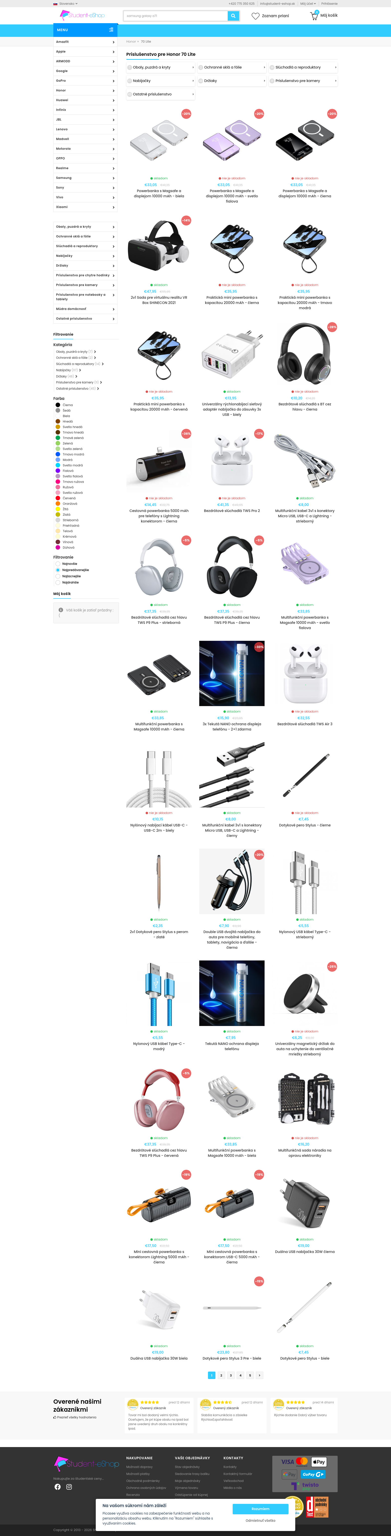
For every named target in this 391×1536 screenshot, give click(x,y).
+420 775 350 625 (242, 3)
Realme (62, 168)
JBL (59, 119)
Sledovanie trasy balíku (192, 1474)
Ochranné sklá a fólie (73, 236)
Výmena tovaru (186, 1488)
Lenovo (62, 129)
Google (62, 71)
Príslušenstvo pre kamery (77, 285)
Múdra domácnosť (71, 309)
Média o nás (233, 1488)
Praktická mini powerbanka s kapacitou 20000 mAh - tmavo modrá (305, 302)
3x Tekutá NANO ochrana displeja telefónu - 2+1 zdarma (232, 727)
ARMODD (63, 61)
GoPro (61, 80)
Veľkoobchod (234, 1481)
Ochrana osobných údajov (146, 1488)
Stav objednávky (187, 1467)
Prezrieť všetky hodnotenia (74, 1417)
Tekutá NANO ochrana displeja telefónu (232, 1046)
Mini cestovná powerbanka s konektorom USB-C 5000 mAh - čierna (232, 1257)
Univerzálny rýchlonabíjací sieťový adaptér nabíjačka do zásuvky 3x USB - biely (232, 409)
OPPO (60, 158)
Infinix (61, 110)
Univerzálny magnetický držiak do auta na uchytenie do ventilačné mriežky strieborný (305, 1049)
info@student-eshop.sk (277, 3)
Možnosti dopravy (139, 1467)
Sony (60, 187)
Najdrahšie (70, 582)
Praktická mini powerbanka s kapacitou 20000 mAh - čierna (232, 300)
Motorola (63, 148)
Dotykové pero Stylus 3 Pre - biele (232, 1358)
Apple (61, 51)
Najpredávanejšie (75, 570)
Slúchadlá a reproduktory (77, 246)
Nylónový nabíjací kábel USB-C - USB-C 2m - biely (159, 828)
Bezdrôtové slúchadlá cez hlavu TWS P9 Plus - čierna (232, 620)
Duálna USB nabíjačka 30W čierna (305, 1251)
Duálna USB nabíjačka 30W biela (159, 1358)
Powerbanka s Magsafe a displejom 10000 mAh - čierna (305, 193)
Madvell (62, 139)
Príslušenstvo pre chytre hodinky (83, 275)
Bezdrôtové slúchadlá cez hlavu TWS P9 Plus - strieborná (159, 620)
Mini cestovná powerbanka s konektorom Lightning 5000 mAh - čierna (159, 1257)
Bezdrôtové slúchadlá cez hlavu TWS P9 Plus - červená (159, 1153)
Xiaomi (62, 207)
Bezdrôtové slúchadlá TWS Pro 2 (232, 510)
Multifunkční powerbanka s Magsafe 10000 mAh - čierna (159, 727)
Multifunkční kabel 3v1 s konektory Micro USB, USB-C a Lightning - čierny (232, 830)
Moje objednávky (187, 1481)
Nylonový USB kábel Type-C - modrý (159, 1046)
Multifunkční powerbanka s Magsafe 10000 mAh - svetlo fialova (305, 622)
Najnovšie (69, 564)
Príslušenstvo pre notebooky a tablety (80, 297)
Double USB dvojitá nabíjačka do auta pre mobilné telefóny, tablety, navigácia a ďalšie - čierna (232, 939)
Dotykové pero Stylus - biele (304, 1358)
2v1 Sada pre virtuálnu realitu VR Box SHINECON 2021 (159, 300)
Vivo (59, 197)
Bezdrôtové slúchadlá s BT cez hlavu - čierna (305, 407)
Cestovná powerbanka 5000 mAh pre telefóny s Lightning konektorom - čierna (159, 516)
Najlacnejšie (71, 576)
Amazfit (62, 42)
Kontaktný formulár (238, 1474)
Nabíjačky (64, 256)
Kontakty (230, 1467)
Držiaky (62, 265)
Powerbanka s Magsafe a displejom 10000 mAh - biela (159, 193)
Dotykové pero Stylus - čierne (305, 825)
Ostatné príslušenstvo (74, 318)
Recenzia (133, 1495)
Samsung (64, 178)
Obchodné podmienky (143, 1481)
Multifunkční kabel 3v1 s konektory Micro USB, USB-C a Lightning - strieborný (305, 516)
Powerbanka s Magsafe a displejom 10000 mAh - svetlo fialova (232, 196)
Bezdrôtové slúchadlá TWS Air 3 (304, 724)
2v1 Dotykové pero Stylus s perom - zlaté (159, 934)
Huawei (62, 100)
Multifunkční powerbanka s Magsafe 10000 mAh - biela (232, 1153)
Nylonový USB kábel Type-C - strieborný (305, 934)
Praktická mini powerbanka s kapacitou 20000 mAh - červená (159, 407)
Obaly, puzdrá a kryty (73, 226)
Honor (61, 90)
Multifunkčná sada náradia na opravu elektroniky (304, 1153)
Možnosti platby (138, 1474)
